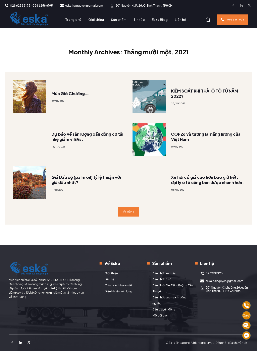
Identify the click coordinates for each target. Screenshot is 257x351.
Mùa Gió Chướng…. (70, 101)
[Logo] (29, 18)
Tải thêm (128, 219)
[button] (208, 19)
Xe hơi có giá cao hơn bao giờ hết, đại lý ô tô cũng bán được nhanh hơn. (207, 187)
